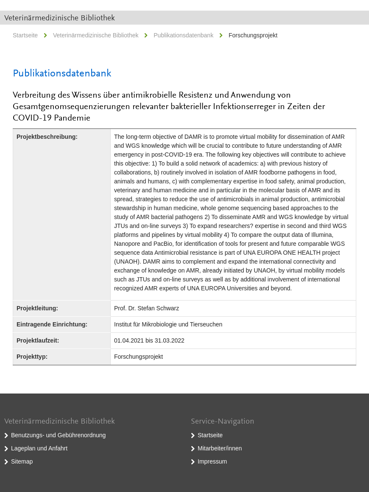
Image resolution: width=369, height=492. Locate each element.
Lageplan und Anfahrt (39, 448)
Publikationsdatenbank (183, 35)
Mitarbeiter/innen (220, 448)
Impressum (212, 461)
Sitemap (22, 461)
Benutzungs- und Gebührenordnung (58, 435)
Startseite (25, 35)
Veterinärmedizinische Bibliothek (59, 18)
